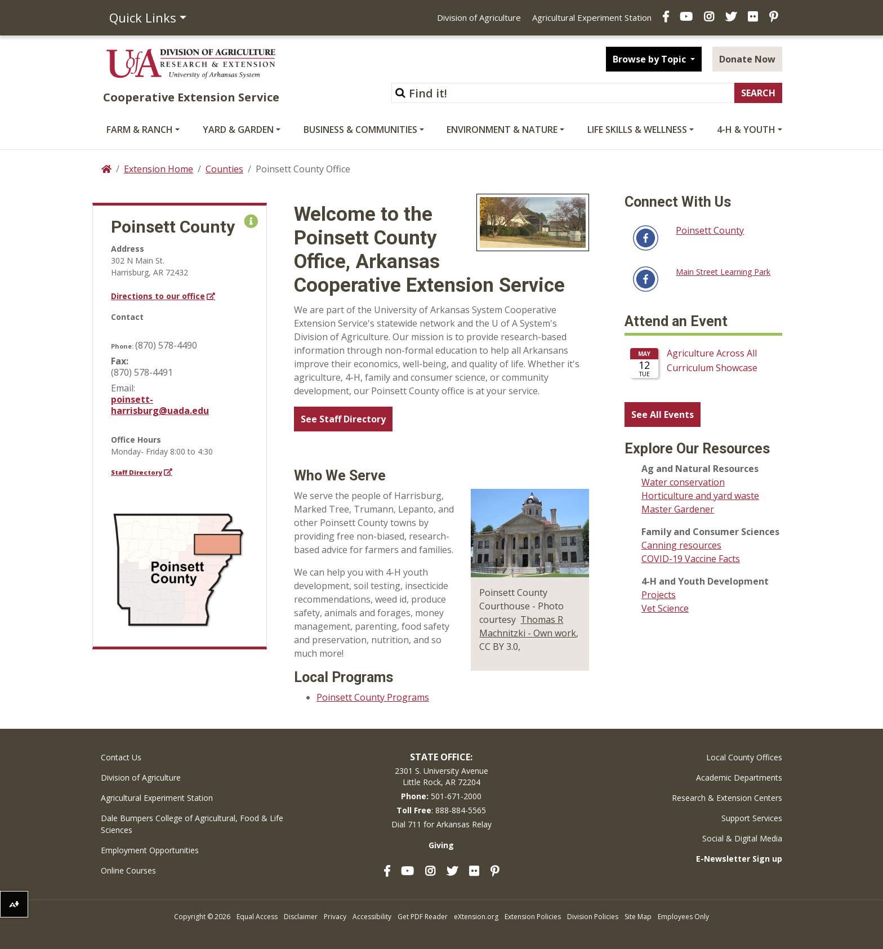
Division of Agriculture (479, 17)
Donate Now (747, 59)
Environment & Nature (502, 129)
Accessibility (372, 916)
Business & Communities (360, 129)
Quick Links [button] (142, 17)
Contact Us (121, 757)
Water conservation (683, 482)
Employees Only (683, 916)
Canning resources (681, 545)
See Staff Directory (343, 419)
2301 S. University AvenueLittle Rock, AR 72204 (441, 776)
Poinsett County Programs (372, 697)
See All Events (662, 414)
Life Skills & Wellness (637, 129)
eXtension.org (476, 916)
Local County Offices (744, 757)
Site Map (638, 916)
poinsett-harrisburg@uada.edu (160, 405)
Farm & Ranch (139, 129)
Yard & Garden (238, 129)
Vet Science (665, 608)
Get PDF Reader (423, 916)
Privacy (335, 916)
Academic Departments (739, 777)
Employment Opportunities (150, 850)
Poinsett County (710, 230)
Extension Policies (533, 916)
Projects (658, 595)
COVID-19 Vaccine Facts (690, 559)
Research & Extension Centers (727, 797)
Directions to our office (158, 296)
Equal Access (257, 916)
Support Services (751, 818)
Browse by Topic (650, 59)
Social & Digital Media (742, 838)
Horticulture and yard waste (700, 495)
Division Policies (592, 916)
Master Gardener (677, 509)
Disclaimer (301, 916)
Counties (224, 169)
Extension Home (158, 169)
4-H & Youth (746, 129)
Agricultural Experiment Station (592, 17)
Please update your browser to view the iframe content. (703, 367)
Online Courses (128, 870)
